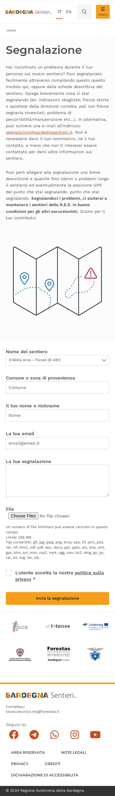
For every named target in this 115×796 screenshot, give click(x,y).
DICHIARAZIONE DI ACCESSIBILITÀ (44, 775)
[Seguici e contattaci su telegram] (34, 735)
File (10, 509)
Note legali (73, 752)
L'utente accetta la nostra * (59, 576)
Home (11, 30)
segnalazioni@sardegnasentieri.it (39, 132)
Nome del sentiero (27, 351)
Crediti (52, 763)
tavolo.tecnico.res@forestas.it (32, 711)
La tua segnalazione (28, 461)
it (59, 11)
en (68, 11)
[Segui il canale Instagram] (75, 735)
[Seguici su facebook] (14, 735)
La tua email (20, 433)
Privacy (20, 763)
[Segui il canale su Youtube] (95, 735)
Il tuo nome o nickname (32, 406)
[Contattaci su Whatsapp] (54, 735)
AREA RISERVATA (28, 752)
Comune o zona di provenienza (40, 378)
